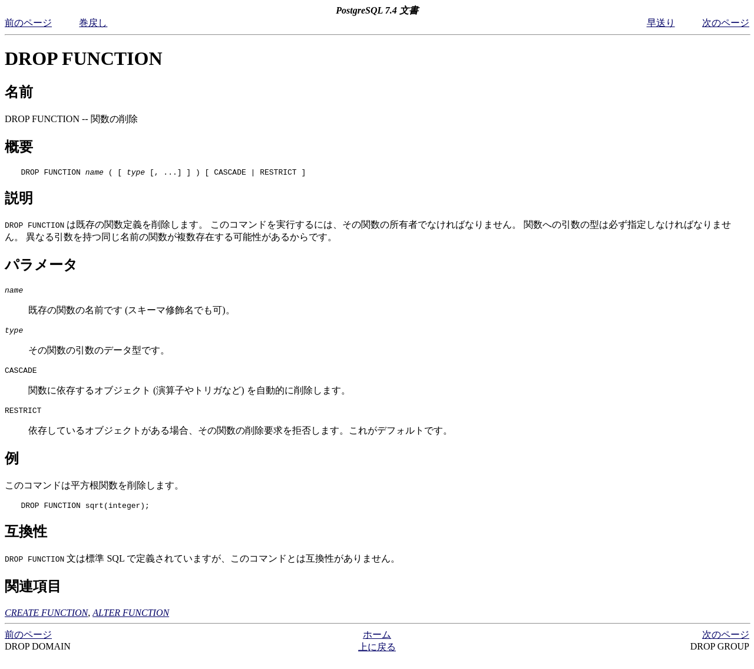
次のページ (725, 23)
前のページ (28, 23)
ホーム (377, 645)
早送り (661, 23)
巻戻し (93, 23)
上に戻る (377, 657)
